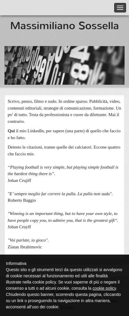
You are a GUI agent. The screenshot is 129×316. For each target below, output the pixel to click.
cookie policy (104, 288)
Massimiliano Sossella (64, 26)
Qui (11, 130)
